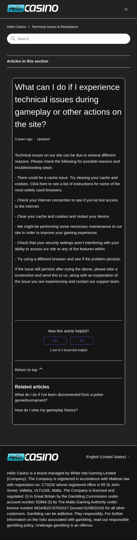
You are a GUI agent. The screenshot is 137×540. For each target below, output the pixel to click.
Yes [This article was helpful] (55, 340)
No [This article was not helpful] (82, 340)
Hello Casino (16, 27)
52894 (41, 502)
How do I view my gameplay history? (46, 410)
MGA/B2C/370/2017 (51, 508)
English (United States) (108, 457)
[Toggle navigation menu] (126, 9)
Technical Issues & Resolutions (55, 27)
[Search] (68, 39)
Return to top (29, 369)
